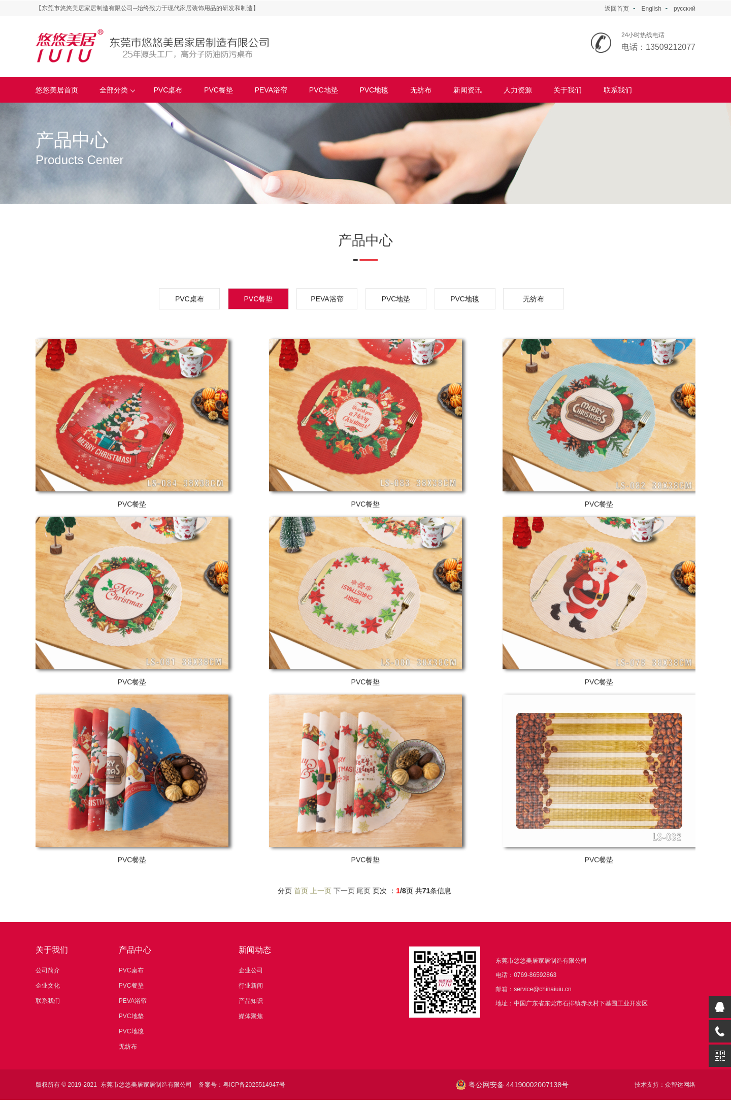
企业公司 (251, 970)
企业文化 (48, 985)
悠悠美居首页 (57, 90)
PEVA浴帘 (271, 90)
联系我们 (618, 90)
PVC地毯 (373, 90)
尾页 (363, 918)
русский (684, 8)
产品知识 (251, 1000)
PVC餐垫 (218, 90)
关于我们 (567, 90)
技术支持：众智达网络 (665, 1084)
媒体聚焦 (251, 1016)
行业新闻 (251, 985)
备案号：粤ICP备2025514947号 (241, 1084)
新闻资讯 (467, 90)
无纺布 (420, 90)
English (651, 8)
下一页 (344, 918)
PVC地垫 (323, 90)
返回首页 (617, 8)
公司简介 (48, 970)
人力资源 (518, 90)
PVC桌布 (168, 90)
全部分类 (117, 90)
